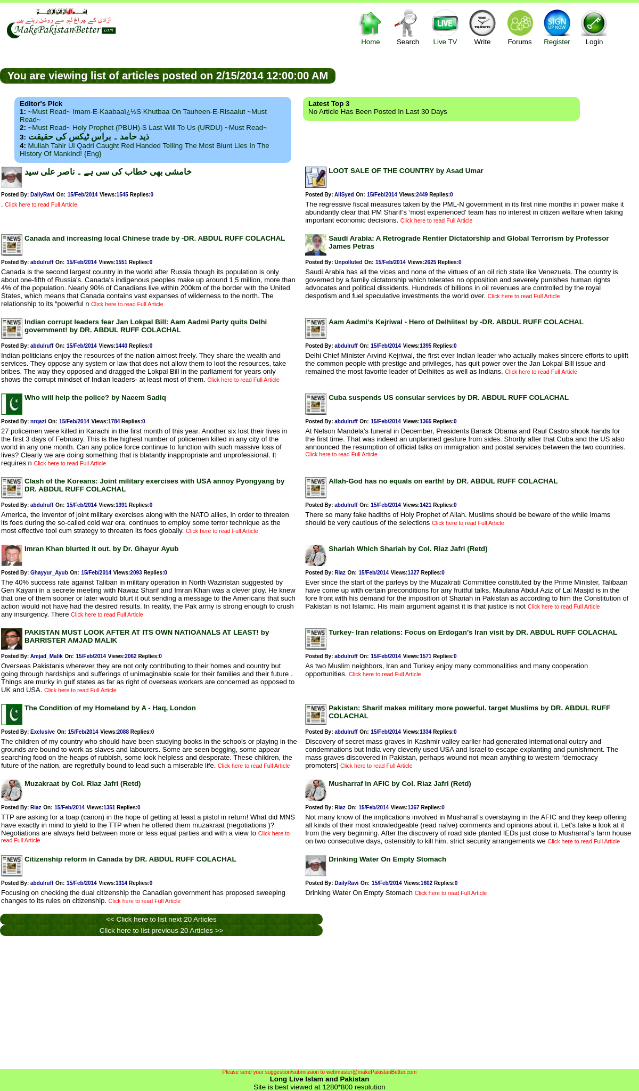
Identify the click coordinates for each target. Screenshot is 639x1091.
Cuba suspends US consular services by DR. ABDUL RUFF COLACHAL (449, 397)
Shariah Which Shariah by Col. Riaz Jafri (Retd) (408, 549)
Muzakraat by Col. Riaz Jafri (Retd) (82, 784)
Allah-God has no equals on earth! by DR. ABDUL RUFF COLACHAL (443, 481)
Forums (519, 27)
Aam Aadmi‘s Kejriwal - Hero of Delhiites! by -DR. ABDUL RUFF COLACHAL (456, 322)
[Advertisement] (487, 75)
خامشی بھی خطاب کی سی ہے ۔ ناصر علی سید (108, 171)
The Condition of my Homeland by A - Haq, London (110, 708)
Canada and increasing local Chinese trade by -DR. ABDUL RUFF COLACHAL (154, 238)
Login (594, 27)
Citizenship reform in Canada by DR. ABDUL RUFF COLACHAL (130, 859)
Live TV (445, 27)
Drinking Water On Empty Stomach (387, 859)
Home (370, 27)
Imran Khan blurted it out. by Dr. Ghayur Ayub (101, 549)
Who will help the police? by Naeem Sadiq (95, 397)
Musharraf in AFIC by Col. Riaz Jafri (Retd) (400, 784)
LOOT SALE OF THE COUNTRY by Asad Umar (406, 171)
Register (557, 27)
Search (408, 27)
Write (482, 27)
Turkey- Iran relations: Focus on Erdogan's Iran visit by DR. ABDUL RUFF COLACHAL (473, 632)
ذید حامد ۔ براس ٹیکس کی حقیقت (88, 136)
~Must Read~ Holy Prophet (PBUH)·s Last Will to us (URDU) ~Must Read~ (147, 128)
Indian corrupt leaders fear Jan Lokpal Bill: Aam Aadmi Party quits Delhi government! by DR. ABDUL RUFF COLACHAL (145, 326)
